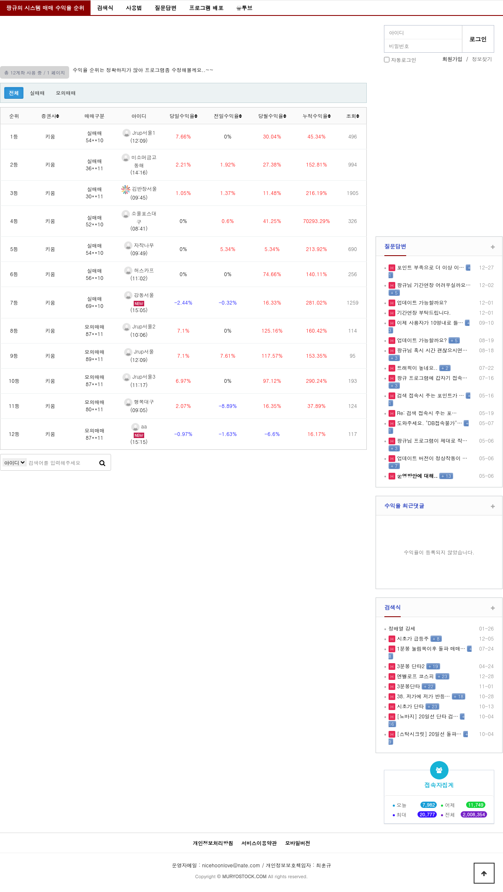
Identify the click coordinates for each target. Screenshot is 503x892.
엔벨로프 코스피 (414, 675)
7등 (14, 302)
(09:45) (139, 197)
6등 (14, 273)
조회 (352, 115)
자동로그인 (403, 59)
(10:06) (139, 334)
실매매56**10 (95, 274)
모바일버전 (297, 843)
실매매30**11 (95, 192)
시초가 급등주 (412, 638)
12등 (14, 433)
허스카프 (139, 270)
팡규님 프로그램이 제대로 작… (431, 440)
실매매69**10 (95, 302)
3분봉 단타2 (410, 665)
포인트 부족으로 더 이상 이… (429, 267)
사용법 (134, 8)
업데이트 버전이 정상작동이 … (431, 457)
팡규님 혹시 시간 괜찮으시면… (431, 350)
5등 (14, 248)
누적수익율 (317, 115)
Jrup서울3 (139, 376)
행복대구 (139, 401)
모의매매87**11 (95, 330)
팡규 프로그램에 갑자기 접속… (431, 377)
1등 (14, 136)
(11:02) (139, 278)
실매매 (37, 92)
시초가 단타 (409, 706)
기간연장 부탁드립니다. (423, 312)
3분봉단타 (407, 686)
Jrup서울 (139, 351)
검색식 (105, 8)
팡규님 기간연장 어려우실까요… (433, 284)
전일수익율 (228, 115)
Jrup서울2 (139, 326)
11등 (14, 405)
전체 (14, 92)
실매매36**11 (95, 164)
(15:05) (139, 309)
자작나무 (139, 245)
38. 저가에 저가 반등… (422, 696)
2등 (14, 164)
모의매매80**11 (95, 405)
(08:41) (139, 228)
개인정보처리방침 (213, 843)
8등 (14, 330)
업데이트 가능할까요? (421, 302)
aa (139, 426)
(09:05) (139, 409)
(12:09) (139, 140)
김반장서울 (139, 188)
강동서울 (139, 294)
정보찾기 (482, 58)
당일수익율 (183, 115)
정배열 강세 (402, 628)
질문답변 (165, 8)
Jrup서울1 (139, 132)
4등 (14, 220)
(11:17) (139, 384)
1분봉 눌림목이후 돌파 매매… (430, 648)
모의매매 (66, 92)
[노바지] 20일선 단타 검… (426, 716)
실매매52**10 (95, 221)
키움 (50, 136)
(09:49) (139, 252)
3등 (14, 192)
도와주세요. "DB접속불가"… (428, 422)
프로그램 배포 (206, 8)
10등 (14, 380)
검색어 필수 (14, 462)
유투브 (244, 8)
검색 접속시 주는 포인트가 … (429, 395)
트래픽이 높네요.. (416, 367)
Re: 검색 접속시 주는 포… (426, 412)
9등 (14, 355)
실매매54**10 (95, 136)
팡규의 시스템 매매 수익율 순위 (45, 8)
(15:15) (139, 441)
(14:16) (139, 172)
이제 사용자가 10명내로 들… (429, 322)
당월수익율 (272, 115)
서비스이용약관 (259, 843)
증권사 (50, 115)
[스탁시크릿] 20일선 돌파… (428, 733)
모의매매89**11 (95, 355)
